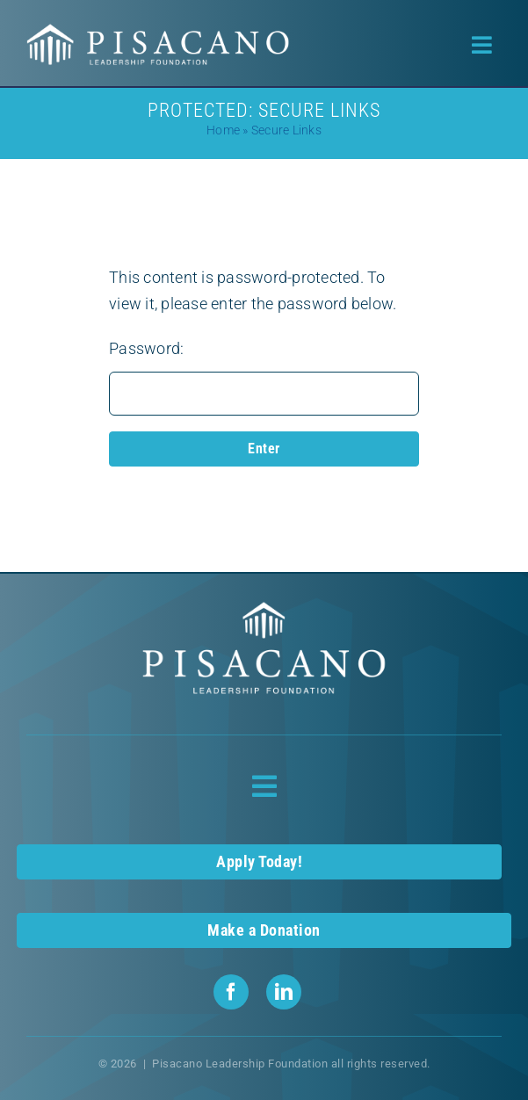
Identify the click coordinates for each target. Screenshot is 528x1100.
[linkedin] (283, 992)
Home (223, 130)
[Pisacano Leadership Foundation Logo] (158, 30)
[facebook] (231, 992)
